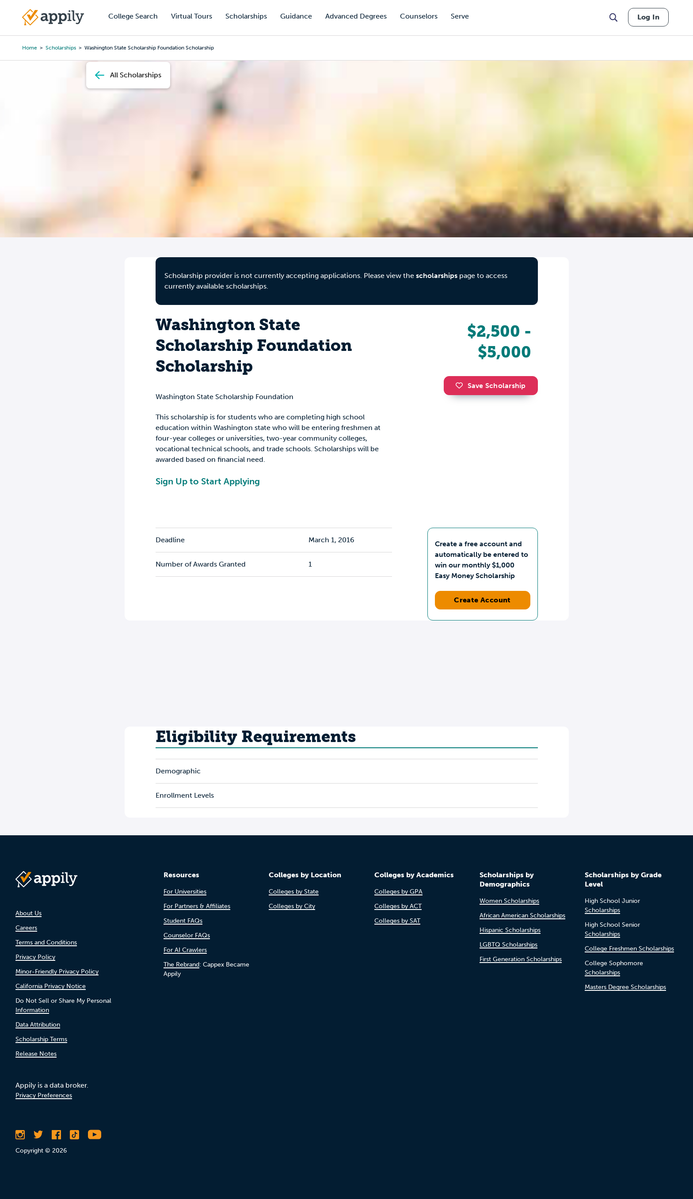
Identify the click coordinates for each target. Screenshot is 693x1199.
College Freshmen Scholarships (629, 948)
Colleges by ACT (398, 906)
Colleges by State (294, 891)
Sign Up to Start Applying (208, 481)
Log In (648, 17)
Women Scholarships (509, 901)
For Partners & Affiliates (197, 906)
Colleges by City (292, 906)
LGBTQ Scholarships (508, 944)
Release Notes (36, 1054)
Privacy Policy (35, 957)
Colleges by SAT (397, 921)
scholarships (61, 48)
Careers (26, 928)
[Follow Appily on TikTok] (74, 1134)
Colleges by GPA (398, 891)
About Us (28, 913)
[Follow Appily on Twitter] (38, 1134)
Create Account (482, 600)
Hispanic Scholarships (510, 930)
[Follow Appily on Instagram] (20, 1134)
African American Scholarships (522, 915)
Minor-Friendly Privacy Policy (57, 971)
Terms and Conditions (46, 942)
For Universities (185, 891)
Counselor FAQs (187, 935)
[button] (461, 385)
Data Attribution (37, 1024)
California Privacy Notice (50, 986)
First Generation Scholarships (521, 959)
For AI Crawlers (185, 950)
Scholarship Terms (41, 1039)
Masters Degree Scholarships (625, 987)
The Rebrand (181, 964)
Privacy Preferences (43, 1095)
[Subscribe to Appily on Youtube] (94, 1134)
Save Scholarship (490, 385)
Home (29, 48)
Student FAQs (183, 921)
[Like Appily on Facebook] (56, 1134)
